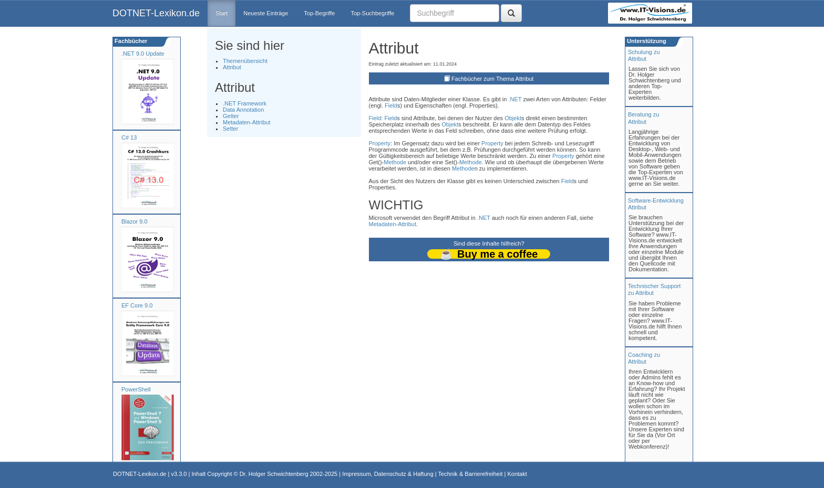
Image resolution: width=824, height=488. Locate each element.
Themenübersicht (245, 61)
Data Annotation (243, 110)
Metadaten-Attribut (247, 122)
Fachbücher (130, 41)
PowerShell (136, 389)
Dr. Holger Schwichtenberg (274, 474)
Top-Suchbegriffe (372, 13)
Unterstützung (645, 41)
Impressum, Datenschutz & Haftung (388, 474)
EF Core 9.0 (136, 305)
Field (391, 105)
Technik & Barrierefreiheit (470, 474)
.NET (514, 99)
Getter (231, 116)
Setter (230, 128)
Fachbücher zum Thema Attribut (492, 79)
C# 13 (129, 137)
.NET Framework (244, 103)
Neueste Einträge (265, 13)
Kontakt (517, 474)
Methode (395, 162)
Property (380, 143)
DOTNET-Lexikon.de (156, 13)
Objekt (512, 118)
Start (221, 13)
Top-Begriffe (319, 13)
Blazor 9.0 (134, 221)
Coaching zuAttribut (644, 358)
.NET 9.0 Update (142, 53)
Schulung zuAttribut (644, 55)
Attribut (232, 67)
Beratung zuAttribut (643, 117)
